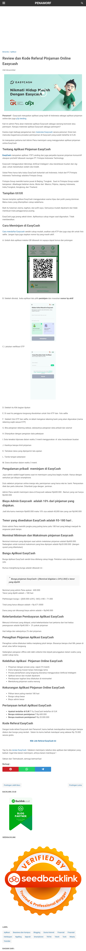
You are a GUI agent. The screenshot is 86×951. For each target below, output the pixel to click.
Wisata (72, 937)
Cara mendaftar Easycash (13, 231)
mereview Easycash (44, 132)
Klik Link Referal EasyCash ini (43, 741)
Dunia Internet (49, 932)
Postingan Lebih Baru (12, 785)
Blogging (37, 932)
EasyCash (6, 155)
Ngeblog (18, 937)
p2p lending (21, 118)
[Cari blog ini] (82, 3)
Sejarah (28, 937)
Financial (61, 932)
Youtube (7, 941)
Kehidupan (8, 937)
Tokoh (57, 937)
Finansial (71, 932)
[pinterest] (10, 769)
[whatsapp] (27, 769)
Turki (64, 937)
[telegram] (43, 769)
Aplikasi (7, 932)
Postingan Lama (75, 785)
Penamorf (43, 3)
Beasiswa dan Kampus (21, 932)
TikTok (49, 937)
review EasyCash (19, 750)
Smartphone (38, 937)
